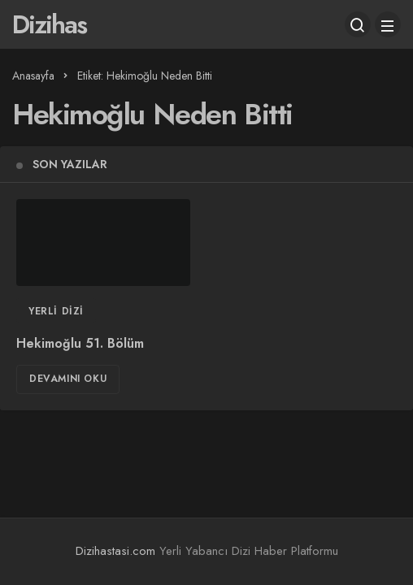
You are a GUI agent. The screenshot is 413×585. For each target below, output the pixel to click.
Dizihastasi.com (115, 551)
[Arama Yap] (358, 24)
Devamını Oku (68, 378)
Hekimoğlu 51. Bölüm (80, 343)
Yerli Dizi (56, 311)
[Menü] (388, 24)
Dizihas (49, 24)
